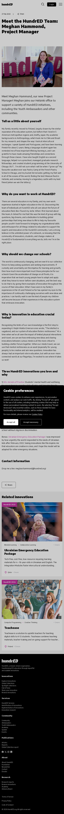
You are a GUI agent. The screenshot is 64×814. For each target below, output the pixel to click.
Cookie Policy (37, 414)
